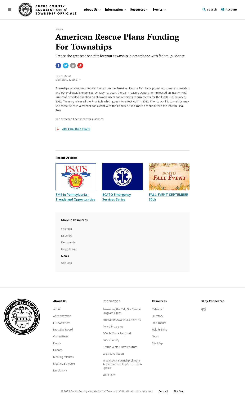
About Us (60, 301)
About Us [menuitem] (90, 9)
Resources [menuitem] (137, 9)
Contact (163, 391)
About (57, 309)
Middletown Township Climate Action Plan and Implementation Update (122, 364)
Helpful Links (69, 249)
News (59, 29)
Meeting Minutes (63, 357)
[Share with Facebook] (58, 65)
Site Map (66, 263)
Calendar (66, 229)
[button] (9, 9)
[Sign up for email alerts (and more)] (203, 309)
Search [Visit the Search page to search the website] (212, 9)
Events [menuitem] (158, 9)
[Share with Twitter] (66, 65)
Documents (68, 242)
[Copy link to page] (80, 65)
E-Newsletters (61, 323)
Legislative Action (113, 353)
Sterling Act (109, 374)
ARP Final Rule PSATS (76, 129)
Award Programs (113, 326)
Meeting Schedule (64, 363)
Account (231, 9)
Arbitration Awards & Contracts (122, 320)
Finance (57, 350)
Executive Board (63, 329)
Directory (66, 235)
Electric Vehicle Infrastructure (120, 347)
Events (57, 343)
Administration (62, 316)
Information (111, 301)
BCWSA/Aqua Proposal (117, 333)
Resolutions (60, 370)
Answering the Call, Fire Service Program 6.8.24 (122, 311)
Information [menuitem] (114, 9)
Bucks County (111, 340)
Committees (61, 336)
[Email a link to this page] (73, 65)
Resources (159, 301)
